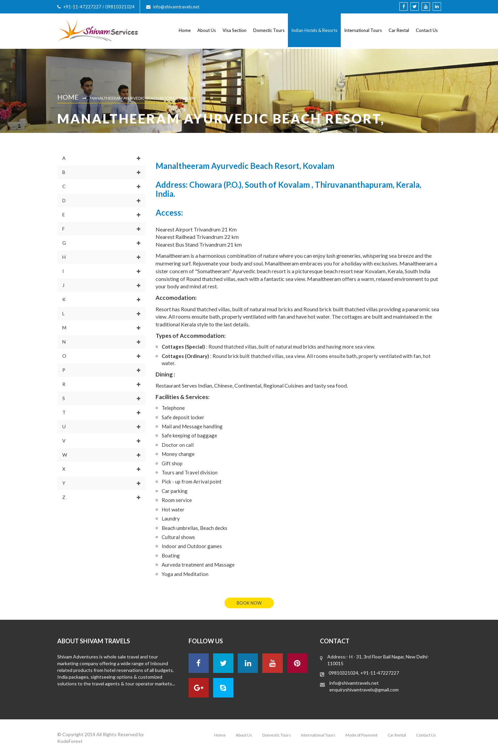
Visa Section (234, 30)
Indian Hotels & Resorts (314, 30)
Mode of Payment (361, 735)
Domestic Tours (269, 30)
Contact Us (427, 30)
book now (249, 603)
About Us (206, 30)
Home (185, 30)
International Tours (363, 30)
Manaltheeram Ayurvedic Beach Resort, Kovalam (142, 98)
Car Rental (399, 30)
